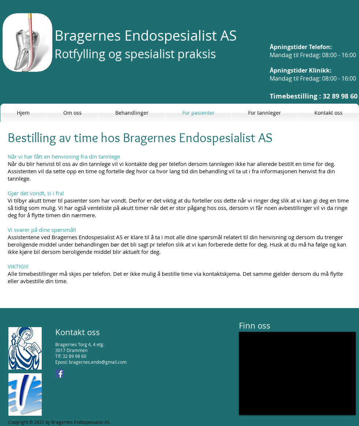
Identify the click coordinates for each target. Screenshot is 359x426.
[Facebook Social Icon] (59, 373)
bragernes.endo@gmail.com (98, 362)
